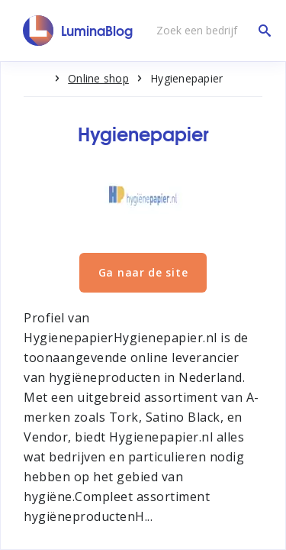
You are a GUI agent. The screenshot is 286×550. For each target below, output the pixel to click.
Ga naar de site (143, 272)
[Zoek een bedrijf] (209, 31)
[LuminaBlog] (78, 30)
